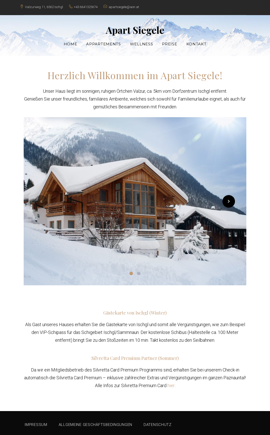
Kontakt (196, 41)
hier (171, 383)
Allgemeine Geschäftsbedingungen (95, 422)
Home (70, 41)
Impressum (36, 422)
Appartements (103, 41)
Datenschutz (158, 422)
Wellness (141, 41)
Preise (169, 41)
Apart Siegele (135, 27)
